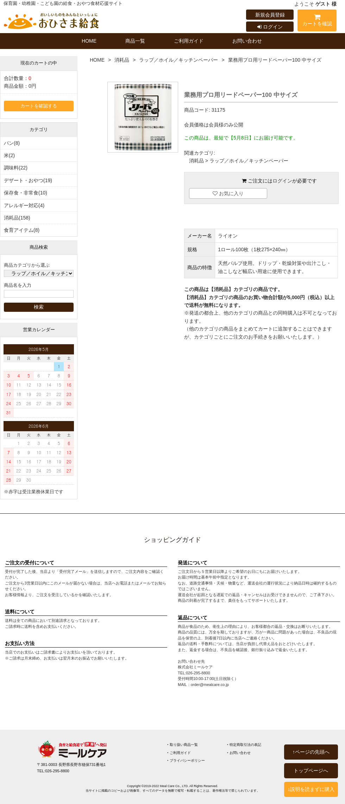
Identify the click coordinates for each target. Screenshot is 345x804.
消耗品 (121, 60)
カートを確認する (38, 106)
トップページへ (311, 770)
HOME (89, 41)
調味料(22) (15, 168)
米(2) (9, 155)
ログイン (270, 27)
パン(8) (12, 143)
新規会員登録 (270, 15)
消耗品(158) (17, 218)
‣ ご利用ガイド (179, 753)
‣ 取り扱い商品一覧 (182, 745)
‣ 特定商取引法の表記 (244, 745)
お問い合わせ (247, 41)
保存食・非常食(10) (25, 193)
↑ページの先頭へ (311, 752)
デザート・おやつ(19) (28, 180)
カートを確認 (317, 21)
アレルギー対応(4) (24, 205)
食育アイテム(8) (21, 230)
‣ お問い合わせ (239, 753)
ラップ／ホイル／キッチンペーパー (178, 60)
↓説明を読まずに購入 (311, 789)
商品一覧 (135, 41)
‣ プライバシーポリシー (186, 760)
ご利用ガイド (188, 41)
